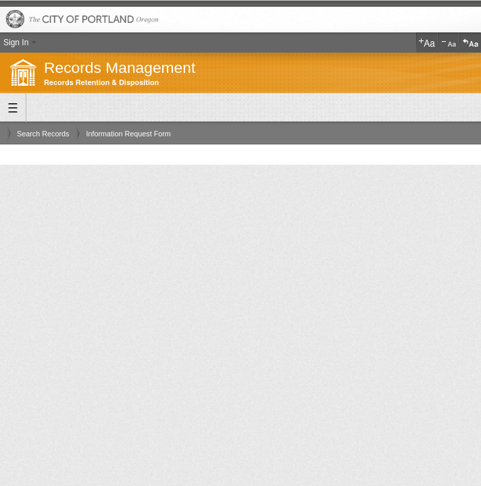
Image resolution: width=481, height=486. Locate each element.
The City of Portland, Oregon (240, 20)
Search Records (43, 134)
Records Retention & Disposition (101, 82)
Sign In (15, 42)
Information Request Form (128, 134)
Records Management (119, 67)
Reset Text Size (470, 42)
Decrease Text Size (448, 42)
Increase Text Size (427, 42)
